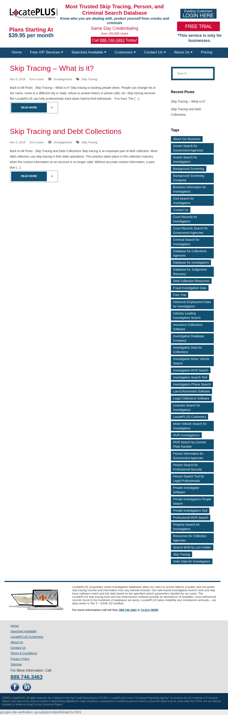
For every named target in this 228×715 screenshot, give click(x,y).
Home (17, 52)
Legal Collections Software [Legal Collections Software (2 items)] (191, 398)
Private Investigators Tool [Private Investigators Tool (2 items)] (190, 510)
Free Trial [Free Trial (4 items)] (179, 295)
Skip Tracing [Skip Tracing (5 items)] (181, 554)
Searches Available (89, 52)
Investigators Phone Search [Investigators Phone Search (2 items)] (192, 384)
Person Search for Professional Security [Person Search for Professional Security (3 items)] (187, 467)
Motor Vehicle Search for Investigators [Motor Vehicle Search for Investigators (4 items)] (190, 426)
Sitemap (16, 664)
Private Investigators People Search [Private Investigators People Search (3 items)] (192, 501)
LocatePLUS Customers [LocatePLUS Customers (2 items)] (189, 417)
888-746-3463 (112, 40)
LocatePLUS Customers (27, 637)
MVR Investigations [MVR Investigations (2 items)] (186, 435)
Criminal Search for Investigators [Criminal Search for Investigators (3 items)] (186, 242)
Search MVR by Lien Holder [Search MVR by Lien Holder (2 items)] (192, 547)
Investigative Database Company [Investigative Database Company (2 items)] (188, 338)
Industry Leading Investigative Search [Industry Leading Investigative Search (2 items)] (187, 315)
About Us (183, 52)
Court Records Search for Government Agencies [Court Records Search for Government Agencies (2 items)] (190, 230)
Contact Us (155, 52)
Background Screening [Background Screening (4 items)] (188, 168)
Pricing (206, 52)
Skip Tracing (89, 79)
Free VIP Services (46, 52)
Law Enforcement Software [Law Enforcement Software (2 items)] (191, 391)
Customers (125, 52)
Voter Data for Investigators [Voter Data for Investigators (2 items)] (191, 561)
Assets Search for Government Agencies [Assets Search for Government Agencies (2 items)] (188, 148)
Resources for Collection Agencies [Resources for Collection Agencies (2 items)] (190, 538)
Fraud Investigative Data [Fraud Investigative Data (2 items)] (189, 288)
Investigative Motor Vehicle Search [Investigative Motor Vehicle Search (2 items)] (191, 361)
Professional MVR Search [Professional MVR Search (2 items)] (190, 517)
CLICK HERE (149, 610)
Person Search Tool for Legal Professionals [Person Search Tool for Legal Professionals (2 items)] (188, 479)
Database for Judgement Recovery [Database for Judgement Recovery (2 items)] (190, 272)
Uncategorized (62, 79)
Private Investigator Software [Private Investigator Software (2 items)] (186, 490)
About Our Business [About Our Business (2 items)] (186, 139)
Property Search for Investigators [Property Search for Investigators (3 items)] (186, 527)
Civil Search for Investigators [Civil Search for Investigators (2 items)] (183, 201)
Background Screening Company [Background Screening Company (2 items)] (188, 178)
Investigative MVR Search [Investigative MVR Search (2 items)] (190, 370)
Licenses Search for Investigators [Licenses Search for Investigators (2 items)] (186, 408)
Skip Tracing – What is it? (52, 68)
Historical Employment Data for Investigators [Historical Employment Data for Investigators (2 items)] (192, 304)
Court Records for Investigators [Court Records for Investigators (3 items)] (185, 219)
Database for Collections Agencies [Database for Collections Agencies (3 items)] (190, 253)
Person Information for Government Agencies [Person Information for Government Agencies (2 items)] (188, 456)
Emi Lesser (37, 79)
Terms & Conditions (24, 653)
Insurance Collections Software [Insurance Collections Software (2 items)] (187, 327)
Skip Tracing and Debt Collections (65, 131)
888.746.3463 (128, 610)
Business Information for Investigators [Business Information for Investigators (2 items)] (189, 189)
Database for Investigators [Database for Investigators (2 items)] (191, 262)
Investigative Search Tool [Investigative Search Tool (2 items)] (190, 377)
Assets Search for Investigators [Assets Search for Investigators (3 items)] (185, 159)
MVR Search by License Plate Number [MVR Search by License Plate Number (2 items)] (189, 444)
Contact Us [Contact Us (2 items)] (180, 210)
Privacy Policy (20, 659)
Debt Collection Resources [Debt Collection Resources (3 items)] (191, 281)
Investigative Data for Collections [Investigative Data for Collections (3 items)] (187, 350)
